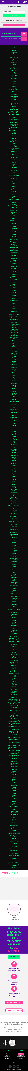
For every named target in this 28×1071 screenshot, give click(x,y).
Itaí (14, 396)
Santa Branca (14, 697)
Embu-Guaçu (14, 311)
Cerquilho (14, 263)
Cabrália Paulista (14, 220)
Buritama (14, 217)
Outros (14, 858)
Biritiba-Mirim (14, 197)
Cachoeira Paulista (14, 225)
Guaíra (14, 342)
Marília (14, 491)
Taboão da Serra (14, 785)
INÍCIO (7, 1053)
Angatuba (14, 137)
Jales (14, 441)
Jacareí (14, 436)
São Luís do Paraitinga (14, 752)
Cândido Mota (14, 244)
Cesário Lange (14, 265)
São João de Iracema (14, 739)
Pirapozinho (14, 611)
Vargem (14, 830)
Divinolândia (14, 297)
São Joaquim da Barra (14, 740)
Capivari (14, 249)
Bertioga (14, 194)
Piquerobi (14, 600)
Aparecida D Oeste (14, 141)
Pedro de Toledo (14, 582)
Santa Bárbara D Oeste (14, 696)
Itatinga (14, 423)
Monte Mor (14, 524)
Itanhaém (14, 399)
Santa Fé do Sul (14, 704)
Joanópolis (14, 449)
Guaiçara (14, 340)
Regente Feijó (14, 654)
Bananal (14, 173)
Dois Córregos (14, 300)
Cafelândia (14, 228)
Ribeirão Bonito (14, 659)
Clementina (14, 268)
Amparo (14, 132)
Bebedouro (14, 189)
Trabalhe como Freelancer (14, 1010)
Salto (14, 688)
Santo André (14, 718)
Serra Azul (14, 768)
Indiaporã (14, 388)
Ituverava (14, 433)
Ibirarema (14, 372)
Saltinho (14, 686)
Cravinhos (14, 284)
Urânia (14, 822)
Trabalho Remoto (14, 57)
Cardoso (14, 254)
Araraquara (14, 151)
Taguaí (14, 789)
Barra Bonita (14, 178)
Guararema (14, 353)
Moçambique (14, 52)
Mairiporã (14, 484)
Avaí (14, 165)
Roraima (14, 93)
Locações (14, 857)
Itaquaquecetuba (14, 417)
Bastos (14, 185)
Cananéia (14, 242)
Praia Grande (14, 633)
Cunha (14, 290)
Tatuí (14, 803)
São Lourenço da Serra (14, 750)
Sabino (14, 680)
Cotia (14, 282)
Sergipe (14, 97)
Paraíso (14, 566)
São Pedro (14, 758)
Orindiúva (14, 545)
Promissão (14, 644)
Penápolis (14, 584)
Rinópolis (14, 668)
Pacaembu (14, 555)
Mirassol (14, 507)
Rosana (14, 675)
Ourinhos (14, 551)
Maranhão (14, 73)
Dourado (14, 302)
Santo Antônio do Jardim (14, 724)
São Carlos (14, 734)
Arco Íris (14, 154)
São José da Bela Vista (14, 742)
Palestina (14, 556)
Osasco (14, 548)
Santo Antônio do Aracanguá (14, 723)
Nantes (14, 531)
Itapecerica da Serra (14, 401)
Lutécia (14, 479)
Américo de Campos (14, 130)
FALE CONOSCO (21, 1058)
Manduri (14, 486)
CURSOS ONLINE (7, 1056)
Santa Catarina (14, 96)
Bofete (14, 202)
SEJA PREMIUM (21, 1053)
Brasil (14, 47)
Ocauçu (14, 540)
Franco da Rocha (14, 330)
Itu (14, 430)
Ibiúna (14, 375)
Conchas (14, 273)
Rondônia (14, 91)
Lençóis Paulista (14, 463)
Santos (14, 728)
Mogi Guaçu (14, 511)
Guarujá (14, 359)
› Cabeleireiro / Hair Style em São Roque (14, 1028)
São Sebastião (14, 763)
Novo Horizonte (14, 539)
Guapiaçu (14, 343)
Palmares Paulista (14, 558)
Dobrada (14, 298)
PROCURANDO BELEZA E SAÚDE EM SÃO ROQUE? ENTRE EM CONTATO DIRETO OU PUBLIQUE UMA (14, 939)
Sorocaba (14, 779)
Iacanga (14, 369)
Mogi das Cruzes (14, 510)
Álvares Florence (14, 122)
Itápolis (14, 410)
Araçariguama (14, 145)
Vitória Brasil (14, 843)
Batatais (14, 186)
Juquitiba (14, 457)
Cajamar (14, 231)
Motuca (14, 527)
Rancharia (14, 652)
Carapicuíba (14, 252)
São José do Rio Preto (14, 747)
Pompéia (14, 620)
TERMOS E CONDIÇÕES (21, 1056)
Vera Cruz (14, 837)
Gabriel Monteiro (14, 332)
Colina (14, 270)
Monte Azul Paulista (14, 521)
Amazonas (14, 62)
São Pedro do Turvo (14, 760)
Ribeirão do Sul (14, 662)
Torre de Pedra (14, 811)
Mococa (14, 508)
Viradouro (14, 840)
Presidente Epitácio (14, 640)
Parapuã (14, 569)
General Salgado (14, 337)
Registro (14, 656)
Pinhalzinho (14, 598)
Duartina (14, 305)
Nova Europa (14, 535)
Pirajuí (14, 608)
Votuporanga (14, 846)
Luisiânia (14, 476)
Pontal (14, 622)
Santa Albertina (14, 694)
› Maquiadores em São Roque (14, 1031)
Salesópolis (14, 684)
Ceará (14, 67)
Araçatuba (14, 146)
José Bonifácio (14, 451)
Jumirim (14, 452)
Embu (14, 310)
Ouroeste (14, 553)
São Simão (14, 764)
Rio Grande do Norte (14, 89)
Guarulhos (14, 361)
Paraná (14, 86)
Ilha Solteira (14, 383)
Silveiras (14, 776)
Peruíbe (14, 588)
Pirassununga (14, 612)
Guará (14, 345)
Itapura (14, 415)
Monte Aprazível (14, 519)
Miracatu (14, 502)
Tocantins (14, 101)
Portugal (14, 49)
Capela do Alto (14, 247)
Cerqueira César (14, 262)
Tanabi (14, 793)
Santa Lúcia (14, 708)
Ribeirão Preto (14, 665)
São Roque (14, 761)
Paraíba (14, 81)
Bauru (14, 188)
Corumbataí (14, 279)
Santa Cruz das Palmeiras (14, 700)
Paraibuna (14, 564)
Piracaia (14, 603)
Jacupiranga (14, 438)
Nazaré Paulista (14, 532)
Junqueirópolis (14, 455)
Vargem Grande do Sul (14, 832)
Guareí (14, 356)
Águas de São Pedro (14, 114)
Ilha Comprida (14, 382)
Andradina (14, 135)
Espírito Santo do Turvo (14, 316)
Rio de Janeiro (14, 88)
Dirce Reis (14, 295)
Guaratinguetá (14, 354)
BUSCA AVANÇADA (8, 33)
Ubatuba (14, 819)
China (14, 54)
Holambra (14, 366)
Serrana (14, 771)
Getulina (14, 338)
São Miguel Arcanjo (14, 755)
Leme (14, 462)
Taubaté (14, 805)
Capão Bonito (14, 246)
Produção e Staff (14, 860)
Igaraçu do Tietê (14, 378)
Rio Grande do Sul (14, 94)
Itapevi (14, 406)
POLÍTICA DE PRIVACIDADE (21, 1055)
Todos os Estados (14, 56)
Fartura (14, 321)
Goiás (14, 72)
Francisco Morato (14, 329)
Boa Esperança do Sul (14, 199)
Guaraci (14, 348)
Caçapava (14, 223)
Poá (14, 619)
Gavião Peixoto (14, 335)
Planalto (14, 617)
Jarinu (14, 446)
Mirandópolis (14, 503)
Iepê (14, 377)
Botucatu (14, 209)
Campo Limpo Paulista (14, 238)
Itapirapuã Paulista (14, 409)
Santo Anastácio (14, 716)
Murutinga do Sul (14, 529)
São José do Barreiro (14, 744)
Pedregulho (14, 579)
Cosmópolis (14, 281)
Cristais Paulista (14, 286)
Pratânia (14, 635)
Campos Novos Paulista (14, 241)
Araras (14, 153)
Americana (14, 127)
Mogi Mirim (14, 513)
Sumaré (14, 781)
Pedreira (14, 580)
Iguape (14, 380)
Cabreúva (14, 221)
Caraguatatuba (14, 250)
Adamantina (14, 105)
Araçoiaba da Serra (14, 148)
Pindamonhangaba (14, 595)
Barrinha (14, 181)
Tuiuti (14, 816)
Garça (14, 334)
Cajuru (14, 234)
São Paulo (14, 99)
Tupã (14, 817)
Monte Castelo (14, 523)
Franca (14, 327)
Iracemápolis (14, 393)
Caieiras (14, 229)
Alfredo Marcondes (14, 119)
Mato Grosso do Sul (14, 77)
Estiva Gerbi (14, 318)
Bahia (14, 65)
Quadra (14, 646)
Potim (14, 628)
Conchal (14, 271)
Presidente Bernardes (14, 638)
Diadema (14, 294)
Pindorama (14, 596)
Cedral (14, 260)
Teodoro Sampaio (14, 806)
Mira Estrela (14, 500)
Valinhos (14, 827)
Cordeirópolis (14, 274)
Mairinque (14, 483)
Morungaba (14, 526)
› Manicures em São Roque (14, 1029)
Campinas (14, 236)
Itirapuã (14, 426)
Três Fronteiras (14, 814)
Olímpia (14, 542)
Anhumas (14, 138)
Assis (14, 161)
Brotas (14, 213)
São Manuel (14, 753)
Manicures (14, 865)
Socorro (14, 777)
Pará (14, 80)
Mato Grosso (14, 78)
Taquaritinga (14, 798)
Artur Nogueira (14, 157)
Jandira (14, 443)
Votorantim (14, 845)
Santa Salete (14, 713)
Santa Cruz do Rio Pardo (14, 702)
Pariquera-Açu (14, 571)
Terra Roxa (14, 808)
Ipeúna (14, 391)
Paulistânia (14, 576)
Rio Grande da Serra (14, 673)
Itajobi (14, 398)
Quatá (14, 648)
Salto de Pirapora (14, 689)
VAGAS (7, 1055)
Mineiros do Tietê (14, 499)
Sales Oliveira (14, 683)
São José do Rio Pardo (14, 745)
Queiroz (14, 649)
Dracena (14, 303)
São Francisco (14, 736)
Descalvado (14, 292)
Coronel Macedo (14, 278)
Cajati (14, 233)
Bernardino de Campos (14, 193)
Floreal (14, 326)
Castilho (14, 257)
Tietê (14, 809)
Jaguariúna (14, 439)
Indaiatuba (14, 386)
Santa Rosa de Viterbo (14, 712)
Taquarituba (14, 800)
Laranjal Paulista (14, 459)
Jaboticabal (14, 434)
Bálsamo (14, 172)
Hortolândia (14, 367)
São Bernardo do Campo (14, 731)
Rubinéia (14, 678)
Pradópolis (14, 632)
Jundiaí (14, 454)
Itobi (14, 428)
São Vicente (14, 766)
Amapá (14, 64)
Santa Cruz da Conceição (14, 699)
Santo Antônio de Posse (14, 721)
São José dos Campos (14, 748)
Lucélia (14, 473)
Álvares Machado (14, 124)
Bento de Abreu (14, 191)
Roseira (14, 676)
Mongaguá (14, 515)
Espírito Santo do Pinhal (14, 314)
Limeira (14, 465)
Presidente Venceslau (14, 643)
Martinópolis (14, 492)
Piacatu (14, 590)
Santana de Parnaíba (14, 715)
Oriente (14, 543)
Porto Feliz (14, 625)
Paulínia (14, 574)
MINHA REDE (7, 1058)
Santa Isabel (14, 707)
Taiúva (14, 792)
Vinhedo (14, 838)
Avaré (14, 169)
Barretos (14, 180)
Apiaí (14, 143)
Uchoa (14, 821)
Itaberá (14, 394)
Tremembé (14, 813)
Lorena (14, 470)
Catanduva (14, 258)
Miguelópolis (14, 497)
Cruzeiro (14, 287)
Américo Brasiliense (14, 129)
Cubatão (14, 289)
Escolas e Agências (14, 855)
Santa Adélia (14, 692)
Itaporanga (14, 412)
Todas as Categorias (14, 849)
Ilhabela (14, 385)
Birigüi (14, 196)
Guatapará (14, 362)
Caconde (14, 226)
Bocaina (14, 201)
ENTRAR (14, 2)
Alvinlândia (14, 125)
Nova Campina (14, 534)
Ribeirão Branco (14, 660)
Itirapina (14, 425)
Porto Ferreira (14, 627)
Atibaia (14, 162)
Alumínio (14, 121)
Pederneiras (14, 577)
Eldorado (14, 308)
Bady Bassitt (14, 170)
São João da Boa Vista (14, 737)
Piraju (14, 606)
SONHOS (7, 1059)
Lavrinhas (14, 460)
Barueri (14, 183)
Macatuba (14, 481)
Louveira (14, 471)
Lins (14, 468)
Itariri (14, 420)
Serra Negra (14, 769)
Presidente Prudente (14, 641)
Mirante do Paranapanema (14, 505)
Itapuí (14, 414)
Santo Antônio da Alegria (14, 720)
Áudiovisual (14, 852)
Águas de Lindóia (14, 111)
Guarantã (14, 350)
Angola (14, 50)
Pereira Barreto (14, 585)
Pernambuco (14, 83)
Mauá (14, 495)
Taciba (14, 787)
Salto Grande (14, 691)
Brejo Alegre (14, 212)
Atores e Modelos (14, 850)
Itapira (14, 407)
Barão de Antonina (14, 175)
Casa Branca (14, 255)
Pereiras (14, 587)
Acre (14, 59)
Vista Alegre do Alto (14, 841)
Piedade (14, 592)
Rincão (14, 667)
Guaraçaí (14, 346)
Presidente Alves (14, 636)
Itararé (14, 418)
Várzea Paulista (14, 835)
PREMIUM (6, 873)
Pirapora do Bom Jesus (14, 609)
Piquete (14, 601)
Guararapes (14, 351)
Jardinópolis (14, 444)
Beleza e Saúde (14, 853)
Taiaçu (14, 790)
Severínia (14, 774)
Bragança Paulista (14, 210)
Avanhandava (14, 167)
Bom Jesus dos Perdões (14, 205)
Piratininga (14, 614)
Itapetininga (14, 402)
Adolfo (14, 106)
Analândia (14, 133)
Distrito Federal (14, 69)
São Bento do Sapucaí (14, 729)
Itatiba (14, 422)
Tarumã (14, 801)
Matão (14, 494)
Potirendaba (14, 630)
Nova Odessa (14, 537)
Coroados (14, 276)
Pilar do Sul (14, 593)
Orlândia (14, 547)
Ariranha (14, 156)
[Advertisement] (14, 888)
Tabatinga (14, 784)
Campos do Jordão (14, 239)
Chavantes (14, 266)
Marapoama (14, 489)
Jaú (14, 447)
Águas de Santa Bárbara (14, 113)
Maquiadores (14, 867)
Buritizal (14, 218)
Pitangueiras (14, 616)
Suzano (14, 782)
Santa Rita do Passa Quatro (14, 710)
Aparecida (14, 140)
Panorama (14, 561)
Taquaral (14, 797)
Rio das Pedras (14, 672)
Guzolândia (14, 364)
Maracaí (14, 487)
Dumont (14, 306)
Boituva (14, 204)
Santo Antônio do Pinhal (14, 726)
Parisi (14, 572)
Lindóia (14, 467)
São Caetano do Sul (14, 732)
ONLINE (15, 873)
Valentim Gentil (14, 825)
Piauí (14, 85)
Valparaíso (14, 829)
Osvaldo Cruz (14, 550)
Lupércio (14, 478)
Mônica (14, 918)
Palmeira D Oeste (14, 559)
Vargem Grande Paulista (14, 833)
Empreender (19, 1069)
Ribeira (14, 657)
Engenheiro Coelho (14, 313)
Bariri (14, 177)
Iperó (14, 390)
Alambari (14, 117)
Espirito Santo (14, 70)
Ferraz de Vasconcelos (14, 324)
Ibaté (14, 370)
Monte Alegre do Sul (14, 516)
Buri (14, 215)
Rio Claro (14, 670)
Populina (14, 624)
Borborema (14, 207)
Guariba (14, 358)
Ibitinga (14, 374)
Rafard (14, 651)
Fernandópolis (14, 322)
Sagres (14, 681)
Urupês (14, 824)
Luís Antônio (14, 475)
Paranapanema (14, 567)
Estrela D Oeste (14, 319)
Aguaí (14, 108)
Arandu (14, 149)
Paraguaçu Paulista (14, 563)
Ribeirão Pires (14, 664)
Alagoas (14, 61)
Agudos (14, 116)
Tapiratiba (14, 795)
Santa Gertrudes (14, 705)
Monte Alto (14, 518)
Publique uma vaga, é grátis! (14, 1002)
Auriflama (14, 164)
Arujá (14, 159)
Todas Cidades (14, 103)
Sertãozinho (14, 772)
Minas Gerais (14, 75)
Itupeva (14, 431)
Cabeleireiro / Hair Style (14, 864)
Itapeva (14, 404)
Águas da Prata (14, 109)
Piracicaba (14, 604)
